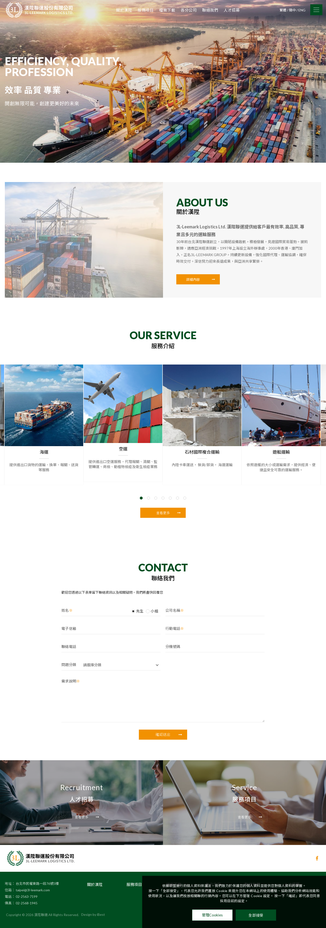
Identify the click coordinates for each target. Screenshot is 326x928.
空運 (123, 435)
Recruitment (81, 776)
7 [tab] (184, 484)
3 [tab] (155, 484)
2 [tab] (148, 484)
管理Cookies (212, 915)
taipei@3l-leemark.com (33, 878)
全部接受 (255, 915)
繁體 (283, 10)
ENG (301, 10)
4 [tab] (163, 484)
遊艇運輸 (281, 438)
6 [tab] (177, 484)
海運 (44, 438)
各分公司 (189, 10)
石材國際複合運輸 (202, 438)
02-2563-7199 (26, 885)
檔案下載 (167, 10)
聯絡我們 (210, 10)
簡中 (292, 10)
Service (244, 776)
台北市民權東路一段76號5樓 (37, 872)
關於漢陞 (124, 10)
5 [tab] (170, 484)
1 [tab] (141, 484)
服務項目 (146, 10)
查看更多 (168, 513)
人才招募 (232, 10)
